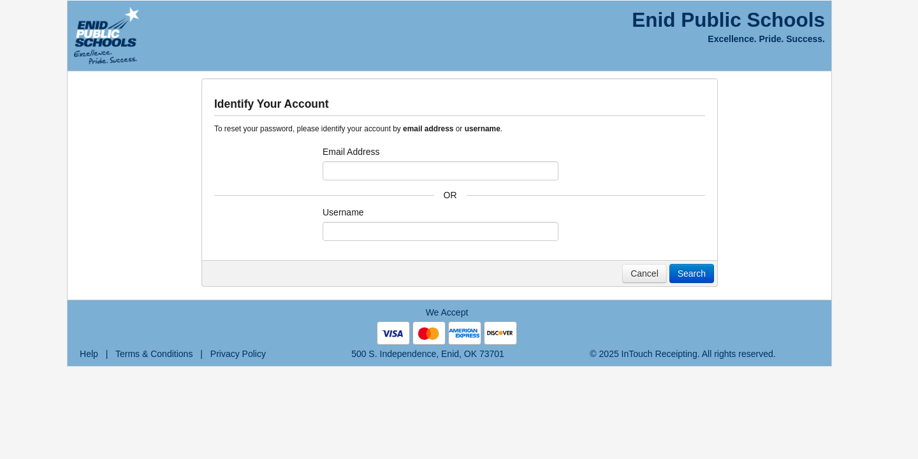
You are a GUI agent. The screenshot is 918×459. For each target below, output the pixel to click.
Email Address (351, 152)
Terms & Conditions (154, 354)
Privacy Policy (238, 354)
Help (89, 354)
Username (343, 212)
